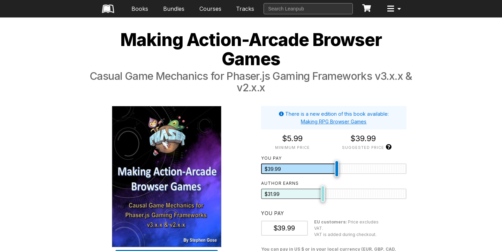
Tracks (245, 8)
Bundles (173, 8)
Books (139, 8)
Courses (210, 8)
